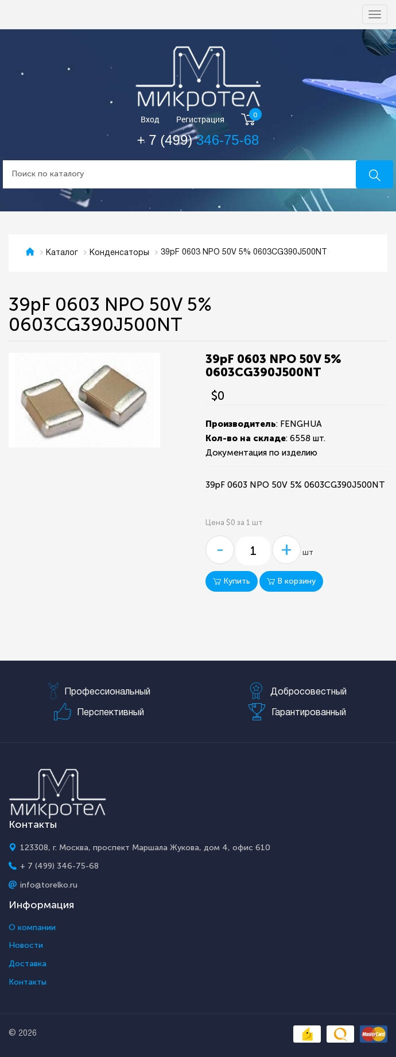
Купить (231, 581)
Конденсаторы (119, 253)
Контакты (27, 982)
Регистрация (200, 120)
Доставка (27, 964)
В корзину (291, 581)
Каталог (62, 253)
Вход (150, 120)
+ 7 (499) (198, 140)
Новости (26, 945)
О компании (32, 927)
